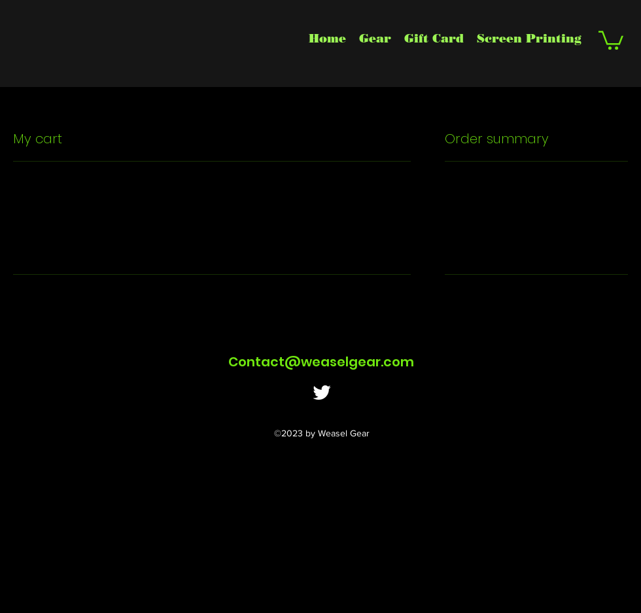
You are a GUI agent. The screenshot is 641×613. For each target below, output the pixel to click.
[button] (610, 39)
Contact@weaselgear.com (321, 362)
